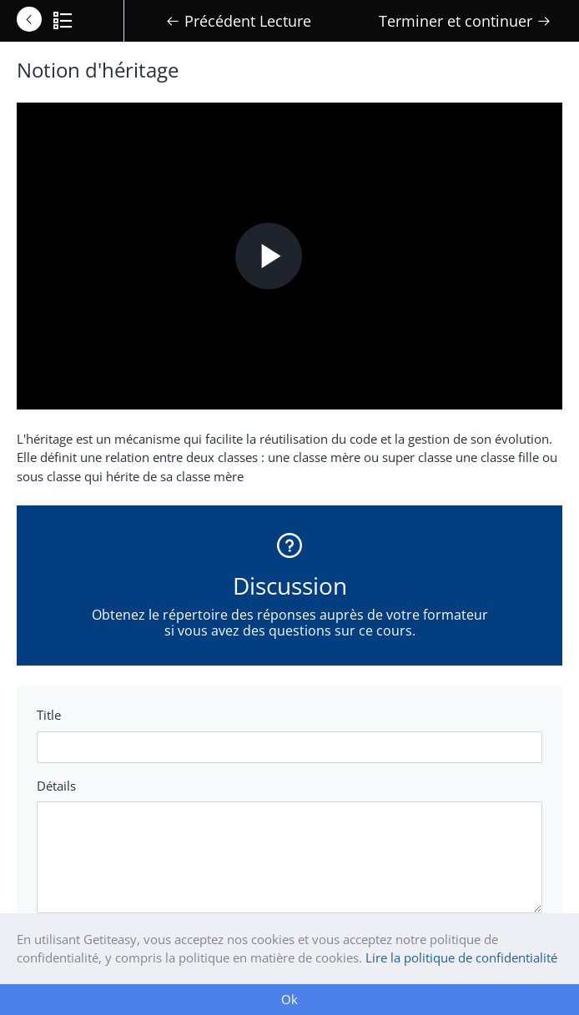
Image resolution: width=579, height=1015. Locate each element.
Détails (56, 785)
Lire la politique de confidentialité (461, 957)
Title (49, 714)
